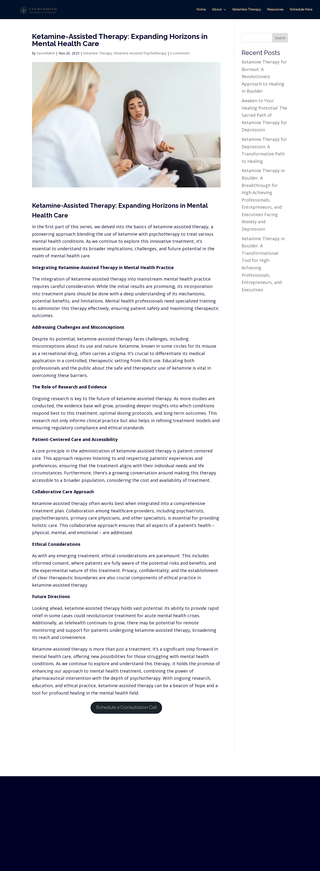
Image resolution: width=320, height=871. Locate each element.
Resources (275, 9)
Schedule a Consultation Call (126, 707)
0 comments (180, 53)
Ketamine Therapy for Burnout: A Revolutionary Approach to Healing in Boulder (264, 76)
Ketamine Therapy (247, 9)
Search (280, 38)
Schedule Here (301, 9)
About (217, 9)
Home (201, 9)
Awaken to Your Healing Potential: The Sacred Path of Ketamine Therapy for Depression (264, 115)
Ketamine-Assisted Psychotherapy (140, 53)
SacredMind (46, 53)
